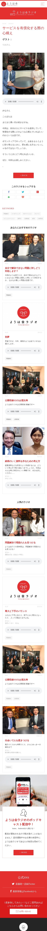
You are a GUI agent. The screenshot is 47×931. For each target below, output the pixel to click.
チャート (37, 213)
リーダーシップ (16, 213)
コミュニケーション (9, 218)
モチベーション (27, 213)
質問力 (19, 218)
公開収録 (26, 218)
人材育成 (40, 218)
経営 (33, 218)
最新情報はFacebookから (23, 891)
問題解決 (6, 213)
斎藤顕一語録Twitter (23, 884)
